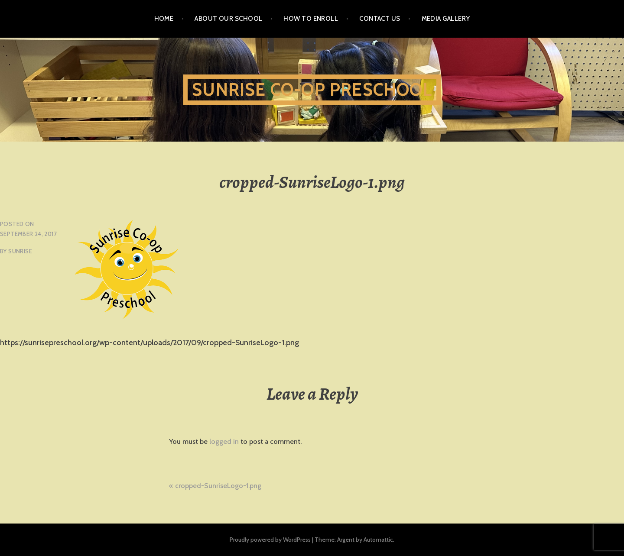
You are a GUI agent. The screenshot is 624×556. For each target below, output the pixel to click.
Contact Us (379, 19)
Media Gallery (446, 19)
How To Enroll (310, 19)
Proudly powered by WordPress (270, 539)
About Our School (228, 19)
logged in (224, 441)
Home (164, 19)
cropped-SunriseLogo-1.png (218, 486)
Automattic (378, 539)
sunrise (20, 251)
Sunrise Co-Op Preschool (312, 89)
